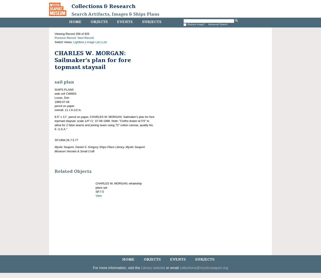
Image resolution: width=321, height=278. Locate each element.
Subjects (151, 21)
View (99, 195)
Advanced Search (218, 24)
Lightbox (78, 42)
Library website (153, 268)
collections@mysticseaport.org (204, 268)
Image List (93, 42)
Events (125, 21)
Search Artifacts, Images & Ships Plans (115, 14)
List (104, 42)
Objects (99, 21)
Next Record (86, 38)
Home (75, 21)
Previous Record (65, 38)
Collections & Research (104, 6)
